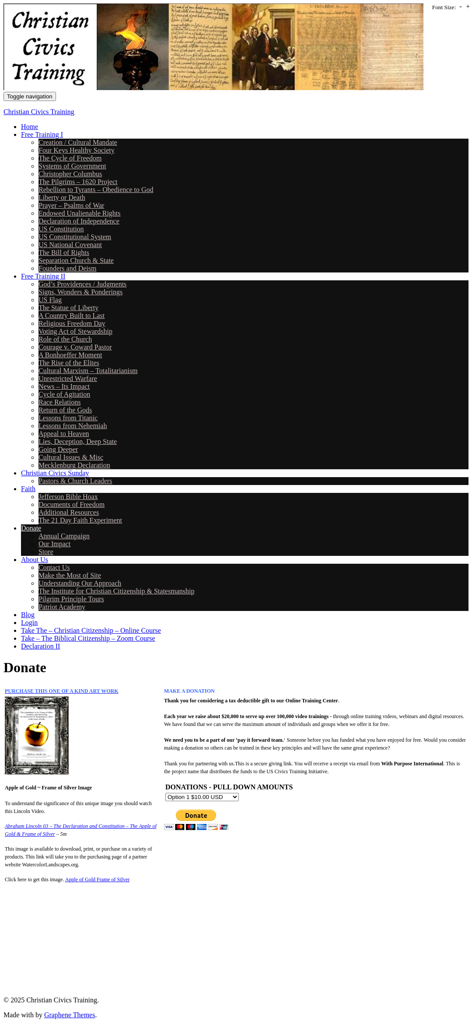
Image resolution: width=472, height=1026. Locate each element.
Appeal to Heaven (63, 433)
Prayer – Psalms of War (71, 205)
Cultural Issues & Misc (70, 457)
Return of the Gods (65, 410)
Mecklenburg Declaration (74, 465)
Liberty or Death (61, 197)
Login (29, 622)
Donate (31, 528)
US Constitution (61, 229)
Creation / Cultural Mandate (77, 142)
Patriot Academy (61, 607)
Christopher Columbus (70, 174)
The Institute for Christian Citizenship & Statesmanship (116, 591)
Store (45, 551)
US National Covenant (70, 244)
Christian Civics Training (38, 111)
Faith (28, 488)
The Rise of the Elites (68, 362)
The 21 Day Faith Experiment (80, 520)
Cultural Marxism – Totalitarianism (88, 370)
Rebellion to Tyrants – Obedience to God (96, 189)
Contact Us (54, 567)
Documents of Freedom (71, 504)
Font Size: (444, 7)
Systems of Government (72, 166)
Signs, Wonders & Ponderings (80, 292)
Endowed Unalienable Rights (79, 213)
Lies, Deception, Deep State (77, 441)
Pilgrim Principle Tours (71, 599)
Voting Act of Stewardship (75, 331)
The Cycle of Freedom (69, 158)
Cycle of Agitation (64, 394)
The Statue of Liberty (68, 307)
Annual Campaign (64, 536)
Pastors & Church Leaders (75, 481)
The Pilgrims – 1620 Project (77, 181)
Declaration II (40, 646)
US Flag (50, 300)
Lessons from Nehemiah (72, 425)
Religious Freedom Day (71, 323)
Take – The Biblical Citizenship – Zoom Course (88, 638)
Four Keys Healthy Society (76, 150)
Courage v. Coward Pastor (75, 347)
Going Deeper (58, 449)
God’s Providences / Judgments (82, 284)
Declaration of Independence (78, 221)
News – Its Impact (64, 386)
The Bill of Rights (63, 252)
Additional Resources (68, 512)
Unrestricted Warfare (67, 378)
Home (29, 126)
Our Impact (54, 544)
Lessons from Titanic (68, 418)
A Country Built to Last (71, 315)
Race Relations (59, 402)
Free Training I (42, 134)
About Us (34, 559)
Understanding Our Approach (79, 583)
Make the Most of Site (69, 575)
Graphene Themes (69, 1015)
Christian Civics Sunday (55, 473)
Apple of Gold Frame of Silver (97, 879)
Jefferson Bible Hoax (68, 496)
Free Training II (43, 276)
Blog (28, 614)
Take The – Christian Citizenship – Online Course (91, 630)
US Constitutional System (74, 237)
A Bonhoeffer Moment (70, 355)
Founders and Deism (67, 268)
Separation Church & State (76, 260)
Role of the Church (65, 339)
